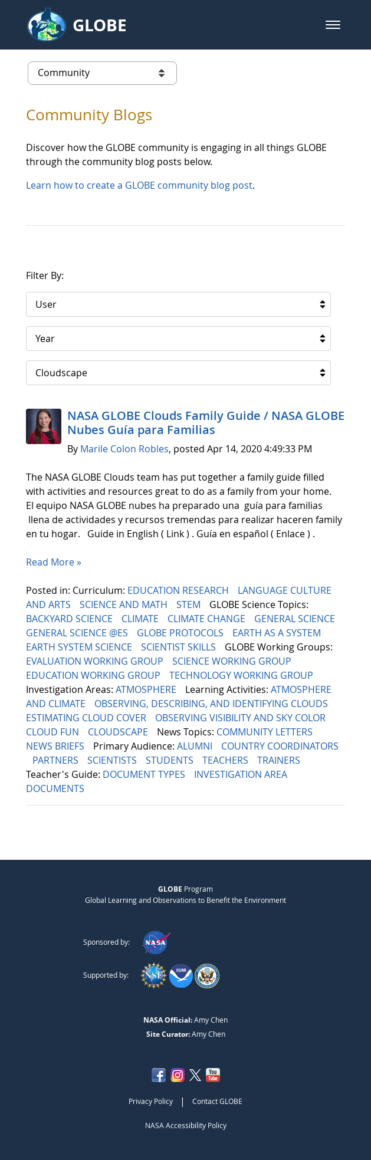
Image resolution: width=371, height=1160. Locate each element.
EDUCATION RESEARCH (179, 590)
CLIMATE (141, 618)
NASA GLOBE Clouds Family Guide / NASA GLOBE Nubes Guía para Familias (205, 423)
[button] (333, 24)
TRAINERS (280, 760)
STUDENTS (171, 760)
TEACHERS (226, 760)
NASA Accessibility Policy (185, 1125)
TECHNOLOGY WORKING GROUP (242, 675)
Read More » (53, 562)
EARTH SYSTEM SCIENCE (80, 646)
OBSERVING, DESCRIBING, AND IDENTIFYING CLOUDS (212, 703)
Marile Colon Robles (124, 448)
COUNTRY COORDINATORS (280, 746)
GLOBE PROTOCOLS (181, 632)
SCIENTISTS (113, 760)
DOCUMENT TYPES (145, 774)
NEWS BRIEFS (56, 746)
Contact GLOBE (217, 1101)
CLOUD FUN (53, 731)
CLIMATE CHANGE (208, 618)
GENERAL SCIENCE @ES (78, 632)
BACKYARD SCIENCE (70, 618)
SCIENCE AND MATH (125, 604)
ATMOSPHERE (147, 689)
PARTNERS (56, 760)
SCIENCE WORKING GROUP (233, 661)
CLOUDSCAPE (119, 731)
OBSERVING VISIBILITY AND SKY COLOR (241, 717)
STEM (189, 604)
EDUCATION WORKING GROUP (94, 675)
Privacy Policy (151, 1101)
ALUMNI (196, 746)
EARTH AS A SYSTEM (277, 632)
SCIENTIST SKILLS (179, 646)
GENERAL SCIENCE (295, 618)
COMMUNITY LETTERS (265, 731)
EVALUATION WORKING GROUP (96, 661)
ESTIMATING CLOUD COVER (87, 717)
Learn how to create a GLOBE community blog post (139, 185)
